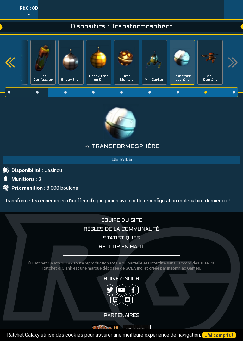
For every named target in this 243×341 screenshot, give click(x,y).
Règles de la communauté (121, 229)
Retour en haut (122, 247)
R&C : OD (29, 8)
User (233, 9)
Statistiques (121, 238)
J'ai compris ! (219, 335)
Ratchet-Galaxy (131, 9)
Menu (9, 9)
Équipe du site (121, 220)
